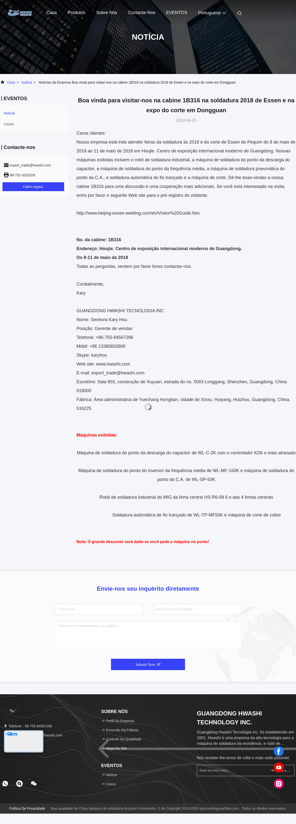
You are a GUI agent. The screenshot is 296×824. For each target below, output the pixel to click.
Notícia (26, 82)
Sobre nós (106, 12)
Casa (51, 12)
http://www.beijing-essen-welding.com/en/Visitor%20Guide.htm (138, 213)
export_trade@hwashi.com (118, 372)
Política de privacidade (27, 808)
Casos (9, 124)
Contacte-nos (141, 12)
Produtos (76, 12)
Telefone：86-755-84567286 (27, 726)
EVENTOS (176, 12)
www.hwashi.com (113, 364)
